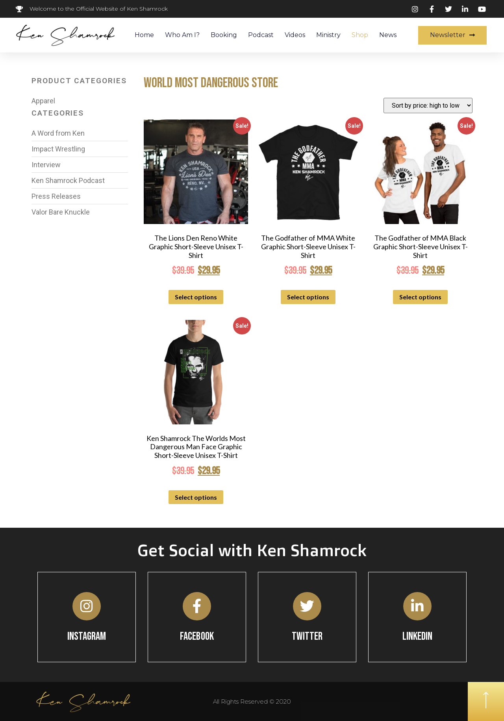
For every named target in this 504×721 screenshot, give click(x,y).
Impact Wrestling (58, 149)
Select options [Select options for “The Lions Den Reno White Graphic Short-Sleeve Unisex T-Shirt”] (196, 297)
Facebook (197, 636)
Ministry (328, 35)
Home (144, 35)
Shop (360, 35)
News (388, 35)
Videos (295, 35)
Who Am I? (182, 35)
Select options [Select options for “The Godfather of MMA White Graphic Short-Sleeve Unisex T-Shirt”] (308, 297)
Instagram (86, 636)
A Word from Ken (58, 133)
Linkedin (417, 636)
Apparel (43, 101)
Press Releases (56, 196)
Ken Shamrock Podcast (68, 180)
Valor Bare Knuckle (61, 212)
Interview (46, 165)
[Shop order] (428, 105)
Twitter (307, 636)
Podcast (261, 35)
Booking (224, 35)
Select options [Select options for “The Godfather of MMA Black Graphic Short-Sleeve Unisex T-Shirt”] (420, 297)
